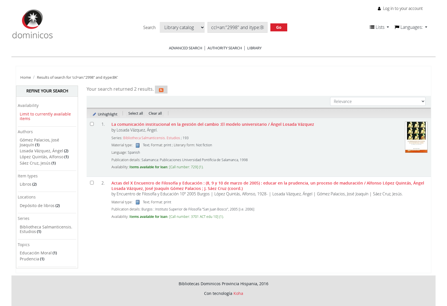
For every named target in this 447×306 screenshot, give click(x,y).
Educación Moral (36, 253)
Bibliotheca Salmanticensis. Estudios (46, 229)
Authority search (224, 47)
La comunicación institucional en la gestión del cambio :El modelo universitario (212, 124)
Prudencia (29, 259)
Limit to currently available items (45, 116)
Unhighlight (104, 114)
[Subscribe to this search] (161, 90)
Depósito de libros (37, 205)
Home (25, 77)
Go (279, 27)
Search (149, 27)
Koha (238, 293)
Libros (25, 184)
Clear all (155, 113)
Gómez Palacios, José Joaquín (39, 142)
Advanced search (185, 47)
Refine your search (47, 91)
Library (254, 47)
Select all (135, 113)
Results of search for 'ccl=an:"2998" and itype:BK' (77, 77)
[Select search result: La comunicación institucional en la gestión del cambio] (92, 124)
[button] (379, 27)
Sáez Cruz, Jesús (35, 163)
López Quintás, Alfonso (41, 156)
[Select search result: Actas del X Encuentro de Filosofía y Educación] (92, 183)
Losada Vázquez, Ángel (41, 150)
